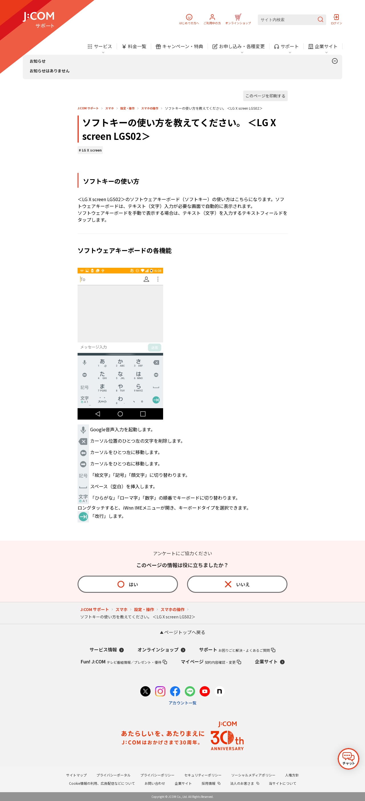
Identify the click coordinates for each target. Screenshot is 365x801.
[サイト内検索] (292, 20)
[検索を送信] (320, 20)
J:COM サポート (88, 108)
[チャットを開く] (348, 759)
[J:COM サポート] (38, 20)
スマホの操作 (149, 108)
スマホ (109, 108)
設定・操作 (127, 108)
